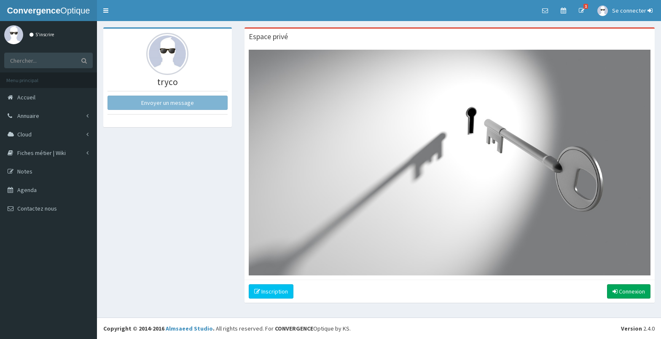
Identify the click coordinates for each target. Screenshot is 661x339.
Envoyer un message (167, 103)
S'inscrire (42, 34)
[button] (106, 10)
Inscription (271, 291)
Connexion (629, 291)
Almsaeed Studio (189, 328)
